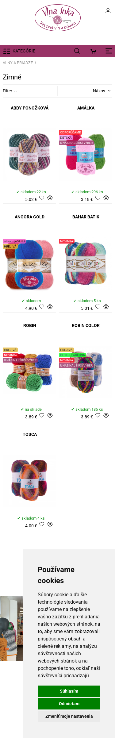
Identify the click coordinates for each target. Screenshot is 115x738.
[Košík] (95, 51)
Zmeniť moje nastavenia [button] (69, 716)
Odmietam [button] (69, 703)
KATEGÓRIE (24, 50)
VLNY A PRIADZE (18, 62)
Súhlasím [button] (69, 691)
